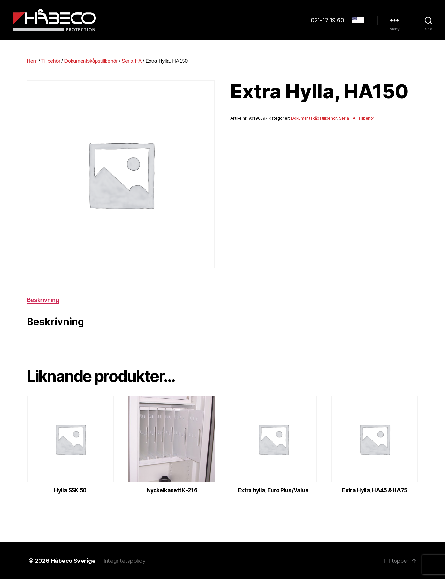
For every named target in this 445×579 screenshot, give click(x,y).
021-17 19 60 (327, 20)
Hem (32, 61)
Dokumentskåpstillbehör (91, 61)
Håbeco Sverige (73, 560)
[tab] (43, 300)
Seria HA (131, 61)
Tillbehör (50, 61)
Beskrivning (43, 300)
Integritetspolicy (124, 560)
